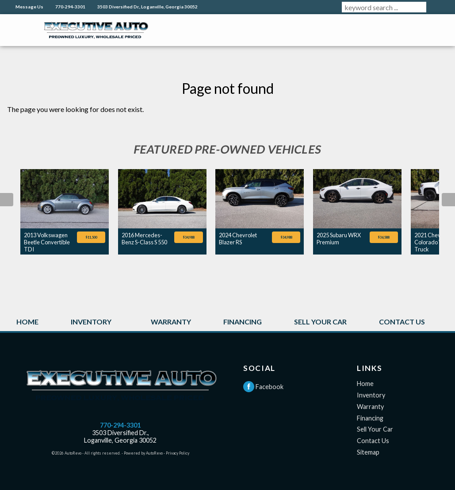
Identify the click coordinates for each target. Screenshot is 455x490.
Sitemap (368, 452)
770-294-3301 (120, 425)
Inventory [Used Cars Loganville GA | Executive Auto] (91, 321)
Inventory (371, 395)
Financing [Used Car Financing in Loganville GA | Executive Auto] (242, 321)
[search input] (384, 7)
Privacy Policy (177, 453)
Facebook (263, 386)
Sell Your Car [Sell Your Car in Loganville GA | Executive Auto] (320, 321)
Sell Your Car (375, 429)
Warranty (370, 406)
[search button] (436, 7)
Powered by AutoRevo (143, 453)
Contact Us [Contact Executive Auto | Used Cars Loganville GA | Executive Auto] (402, 321)
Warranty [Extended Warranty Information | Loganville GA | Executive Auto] (171, 321)
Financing (370, 418)
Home (365, 383)
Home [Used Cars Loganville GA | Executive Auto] (27, 321)
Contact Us (373, 440)
